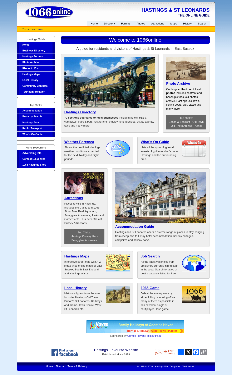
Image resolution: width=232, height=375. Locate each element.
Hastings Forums (33, 56)
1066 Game (150, 288)
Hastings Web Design (166, 366)
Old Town (198, 121)
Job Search (150, 256)
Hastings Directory (80, 112)
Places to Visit (31, 68)
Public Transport (32, 128)
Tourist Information (34, 91)
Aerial (198, 125)
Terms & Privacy (77, 366)
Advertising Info (32, 153)
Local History (30, 80)
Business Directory (34, 50)
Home (40, 29)
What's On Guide (33, 134)
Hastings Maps (31, 74)
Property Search (32, 116)
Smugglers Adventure (84, 240)
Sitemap (60, 366)
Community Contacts (35, 85)
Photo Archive (31, 62)
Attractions (73, 198)
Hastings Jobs (31, 122)
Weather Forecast (79, 142)
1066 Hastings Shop (34, 164)
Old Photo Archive (181, 125)
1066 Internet (187, 366)
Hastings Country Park (84, 236)
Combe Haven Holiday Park (144, 335)
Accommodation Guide (134, 227)
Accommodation (32, 110)
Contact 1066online (34, 158)
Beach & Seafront (179, 121)
